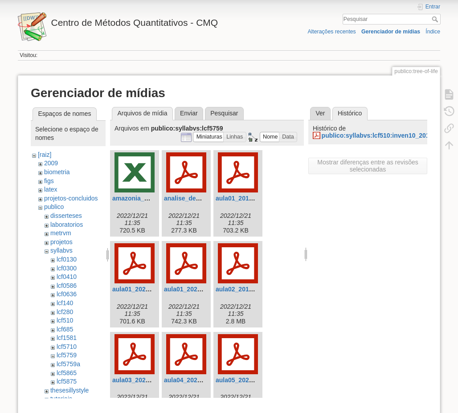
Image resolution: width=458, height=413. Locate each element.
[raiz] (44, 154)
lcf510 (65, 320)
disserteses (66, 215)
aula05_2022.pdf (240, 380)
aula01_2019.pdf (240, 198)
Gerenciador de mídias (390, 32)
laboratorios (66, 224)
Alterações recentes (331, 32)
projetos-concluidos (71, 198)
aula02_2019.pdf (240, 289)
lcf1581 (67, 337)
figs (49, 180)
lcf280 (65, 311)
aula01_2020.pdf (136, 289)
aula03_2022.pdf (136, 380)
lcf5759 (67, 355)
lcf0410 (67, 276)
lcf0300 (67, 268)
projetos (61, 241)
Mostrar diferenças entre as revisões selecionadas (367, 166)
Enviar (189, 113)
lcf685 (65, 329)
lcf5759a (68, 364)
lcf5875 (67, 381)
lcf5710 (67, 346)
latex (50, 189)
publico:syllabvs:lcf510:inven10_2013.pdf (383, 135)
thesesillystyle (69, 390)
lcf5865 (67, 372)
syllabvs (61, 250)
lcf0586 (67, 285)
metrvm (60, 233)
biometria (57, 172)
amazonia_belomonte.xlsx (151, 198)
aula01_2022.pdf (188, 289)
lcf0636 (67, 294)
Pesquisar (436, 19)
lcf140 (65, 303)
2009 (51, 163)
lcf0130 (67, 259)
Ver (320, 113)
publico (54, 206)
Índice (432, 32)
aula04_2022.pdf (188, 380)
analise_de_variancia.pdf (201, 198)
